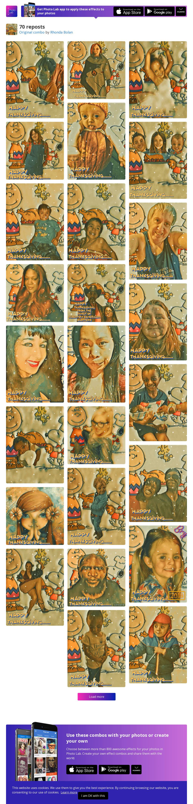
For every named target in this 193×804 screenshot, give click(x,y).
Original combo (31, 32)
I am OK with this (93, 796)
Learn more (69, 792)
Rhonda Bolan (61, 32)
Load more (96, 697)
